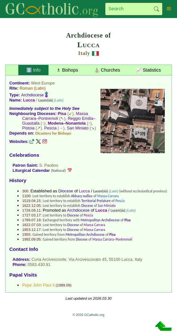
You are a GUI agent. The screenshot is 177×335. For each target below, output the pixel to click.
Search (156, 9)
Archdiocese (32, 95)
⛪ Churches (107, 70)
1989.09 (63, 285)
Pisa (62, 113)
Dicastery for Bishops (53, 133)
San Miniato (78, 128)
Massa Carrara (108, 196)
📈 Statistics (148, 70)
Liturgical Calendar (31, 170)
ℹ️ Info (33, 70)
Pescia (50, 128)
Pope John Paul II (38, 285)
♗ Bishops (67, 70)
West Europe (43, 83)
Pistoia (28, 128)
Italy (84, 53)
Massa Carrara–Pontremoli (55, 116)
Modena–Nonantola (67, 123)
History (17, 180)
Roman (26, 88)
